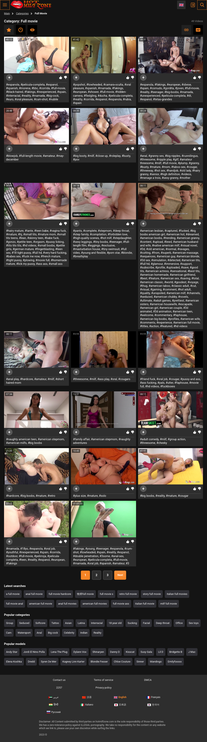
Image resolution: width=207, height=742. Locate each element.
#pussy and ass (190, 379)
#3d (142, 249)
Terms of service (103, 679)
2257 (59, 687)
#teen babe (41, 230)
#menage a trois (150, 177)
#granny (194, 163)
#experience (164, 322)
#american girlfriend (182, 274)
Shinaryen (98, 651)
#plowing (28, 260)
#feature (154, 278)
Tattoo (55, 623)
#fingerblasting (44, 249)
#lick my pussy (25, 263)
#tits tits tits (13, 245)
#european (80, 91)
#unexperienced (150, 95)
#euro (9, 99)
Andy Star (11, 651)
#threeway (146, 170)
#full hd (37, 252)
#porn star (113, 252)
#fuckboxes (167, 386)
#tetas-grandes (162, 99)
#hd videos (29, 245)
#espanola (12, 84)
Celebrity (69, 632)
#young (90, 548)
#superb (166, 252)
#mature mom (47, 234)
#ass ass (41, 263)
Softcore (40, 623)
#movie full (43, 260)
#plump (183, 163)
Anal (39, 632)
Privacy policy (103, 687)
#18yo (24, 548)
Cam (9, 632)
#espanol (52, 84)
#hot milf (106, 238)
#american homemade (154, 274)
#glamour (157, 263)
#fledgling (90, 95)
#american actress (157, 271)
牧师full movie (85, 593)
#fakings (29, 91)
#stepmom (105, 230)
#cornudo (156, 88)
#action (154, 326)
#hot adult (184, 289)
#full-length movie (30, 155)
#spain (61, 91)
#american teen (182, 311)
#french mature (50, 256)
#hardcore (26, 379)
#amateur (49, 155)
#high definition (170, 174)
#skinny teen (35, 238)
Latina (81, 623)
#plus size (79, 495)
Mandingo (156, 661)
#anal (143, 155)
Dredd (31, 661)
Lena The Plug (59, 651)
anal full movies (67, 603)
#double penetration (85, 556)
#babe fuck (51, 238)
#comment (169, 289)
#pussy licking (55, 241)
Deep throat (162, 623)
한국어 (153, 704)
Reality (97, 632)
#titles (144, 326)
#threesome (147, 159)
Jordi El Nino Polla (34, 651)
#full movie (169, 163)
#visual (144, 289)
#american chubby (165, 296)
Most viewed (32, 30)
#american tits (191, 260)
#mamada (38, 95)
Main (7, 13)
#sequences (147, 256)
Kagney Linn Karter (73, 661)
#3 (127, 563)
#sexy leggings (82, 241)
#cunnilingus (190, 155)
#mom (166, 167)
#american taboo (159, 285)
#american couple (170, 307)
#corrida (44, 88)
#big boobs (35, 442)
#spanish (12, 88)
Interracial (97, 623)
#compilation (98, 234)
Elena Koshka (14, 661)
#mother (185, 177)
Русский (54, 712)
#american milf (176, 293)
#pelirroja (40, 556)
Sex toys (194, 623)
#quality (145, 293)
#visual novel (189, 245)
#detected (174, 260)
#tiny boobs (100, 241)
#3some (105, 556)
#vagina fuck (58, 230)
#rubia (127, 99)
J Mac (191, 651)
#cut (193, 285)
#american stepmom (51, 439)
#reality (26, 95)
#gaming (156, 289)
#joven (179, 88)
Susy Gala (146, 651)
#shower (93, 91)
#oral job (162, 379)
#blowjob (12, 155)
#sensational (178, 271)
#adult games (162, 300)
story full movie (152, 593)
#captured (171, 230)
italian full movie (144, 603)
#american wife (190, 319)
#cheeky (161, 442)
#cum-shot (41, 99)
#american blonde (187, 256)
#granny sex (156, 155)
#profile (160, 267)
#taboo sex (178, 167)
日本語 (120, 704)
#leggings (94, 245)
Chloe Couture (122, 661)
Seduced (24, 623)
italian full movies (177, 593)
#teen (22, 559)
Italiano (86, 704)
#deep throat (121, 230)
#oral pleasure (24, 99)
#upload (158, 241)
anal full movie (34, 593)
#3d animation (162, 311)
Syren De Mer (48, 661)
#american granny (188, 238)
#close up (101, 155)
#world (168, 282)
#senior (154, 174)
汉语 (87, 697)
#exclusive (108, 245)
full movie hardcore (60, 593)
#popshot (79, 84)
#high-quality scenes (86, 238)
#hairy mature (15, 230)
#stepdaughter (122, 238)
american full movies (94, 603)
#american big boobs (153, 319)
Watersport (24, 632)
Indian (83, 632)
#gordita (168, 88)
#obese (186, 84)
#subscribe (147, 267)
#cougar (192, 167)
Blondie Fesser (99, 661)
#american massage (185, 252)
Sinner (140, 661)
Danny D (115, 651)
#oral (114, 379)
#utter (169, 382)
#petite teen (24, 241)
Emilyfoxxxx (175, 661)
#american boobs (151, 238)
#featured (166, 326)
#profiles (173, 319)
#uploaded (173, 267)
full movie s (106, 593)
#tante (29, 230)
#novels (183, 296)
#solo (102, 495)
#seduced (146, 296)
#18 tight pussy (21, 252)
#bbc (35, 88)
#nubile (53, 99)
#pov (76, 159)
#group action (176, 439)
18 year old (115, 623)
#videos (186, 174)
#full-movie (58, 88)
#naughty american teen (21, 439)
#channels (193, 293)
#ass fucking (148, 382)
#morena (24, 88)
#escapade (185, 304)
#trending (169, 238)
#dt (189, 95)
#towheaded (94, 84)
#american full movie (186, 322)
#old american (155, 249)
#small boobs (46, 245)
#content (145, 241)
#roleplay (114, 155)
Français (153, 697)
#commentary (163, 315)
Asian (68, 623)
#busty (126, 155)
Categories (22, 13)
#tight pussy (13, 260)
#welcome (146, 315)
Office (179, 623)
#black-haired (14, 91)
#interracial (13, 95)
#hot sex (159, 170)
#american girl (149, 307)
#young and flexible (93, 252)
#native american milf (165, 245)
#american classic (151, 282)
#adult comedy (149, 439)
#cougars (124, 379)
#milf (91, 155)
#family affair (81, 439)
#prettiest (178, 300)
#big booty (79, 155)
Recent (20, 30)
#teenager (156, 92)
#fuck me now (31, 256)
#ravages (183, 249)
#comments (147, 322)
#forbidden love (117, 234)
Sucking (132, 623)
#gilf (175, 159)
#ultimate (146, 300)
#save (184, 267)
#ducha (102, 95)
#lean (22, 238)
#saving (185, 278)
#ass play (103, 379)
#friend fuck (147, 379)
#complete (90, 230)
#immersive (171, 263)
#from (155, 252)
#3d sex (145, 260)
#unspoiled (158, 293)
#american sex (170, 278)
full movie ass (121, 603)
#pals (161, 382)
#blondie (126, 252)
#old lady (185, 170)
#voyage (193, 282)
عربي (54, 697)
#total (195, 278)
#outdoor (12, 556)
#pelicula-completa (33, 84)
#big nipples (172, 155)
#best (143, 278)
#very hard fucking (54, 252)
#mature (155, 167)
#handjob (172, 170)
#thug (144, 285)
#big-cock (52, 95)
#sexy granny (170, 177)
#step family (81, 234)
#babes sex (13, 256)
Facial (146, 623)
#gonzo (11, 241)
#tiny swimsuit (110, 249)
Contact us (59, 679)
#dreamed (192, 234)
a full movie (13, 593)
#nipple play (163, 159)
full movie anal (14, 603)
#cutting (145, 252)
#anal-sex (117, 556)
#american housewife (163, 304)
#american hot (175, 234)
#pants (77, 230)
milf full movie (168, 603)
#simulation (158, 260)
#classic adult (180, 285)
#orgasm (38, 241)
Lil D (160, 651)
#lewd (168, 241)
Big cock (53, 632)
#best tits (194, 271)
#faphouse (180, 315)
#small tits (30, 234)
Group (9, 623)
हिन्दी (53, 704)
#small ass (55, 263)
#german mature (23, 249)
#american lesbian (151, 230)
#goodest (180, 282)
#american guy (166, 256)
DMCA (148, 679)
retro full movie (128, 593)
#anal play (12, 379)
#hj (20, 234)
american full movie (40, 603)
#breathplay (80, 256)
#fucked (184, 230)
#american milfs (16, 442)
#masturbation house (86, 249)
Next (120, 574)
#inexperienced (46, 91)
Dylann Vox (79, 651)
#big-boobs (171, 92)
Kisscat (130, 651)
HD (198, 30)
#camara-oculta (113, 84)
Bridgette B (175, 651)
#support (186, 263)
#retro (51, 495)
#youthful (12, 552)
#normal (171, 249)
